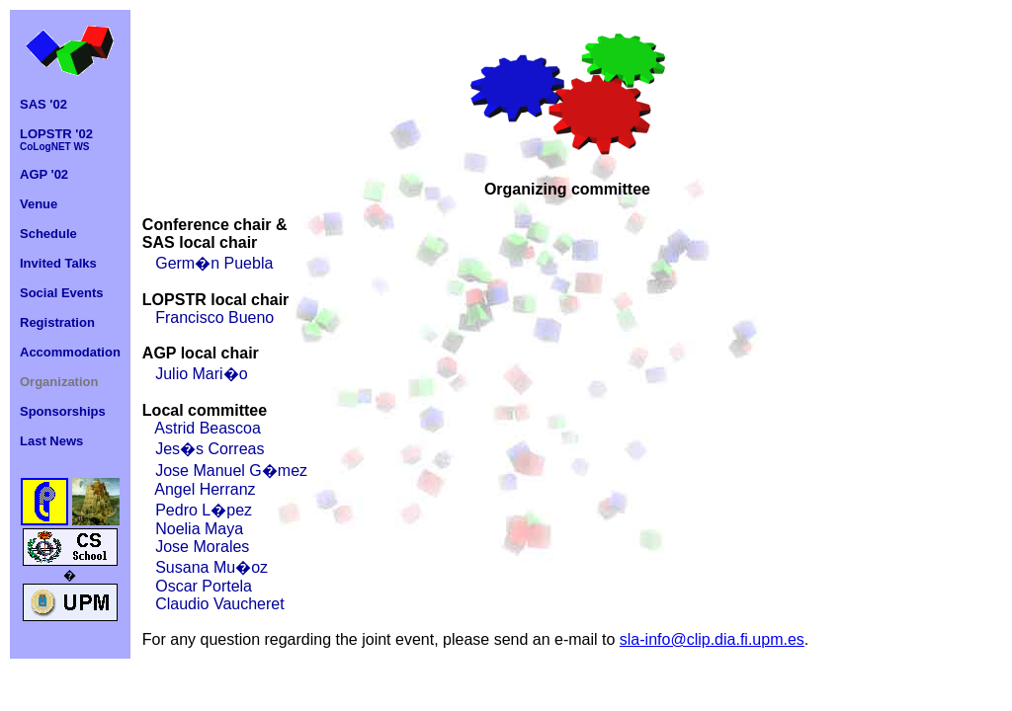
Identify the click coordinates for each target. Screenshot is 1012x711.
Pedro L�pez (203, 510)
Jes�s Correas (209, 448)
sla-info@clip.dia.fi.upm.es (712, 639)
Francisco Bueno (214, 317)
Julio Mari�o (201, 373)
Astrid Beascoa (207, 428)
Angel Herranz (204, 489)
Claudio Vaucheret (219, 603)
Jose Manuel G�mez (231, 470)
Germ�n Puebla (214, 263)
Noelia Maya (199, 528)
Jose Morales (202, 546)
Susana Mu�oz (211, 567)
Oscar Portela (203, 586)
